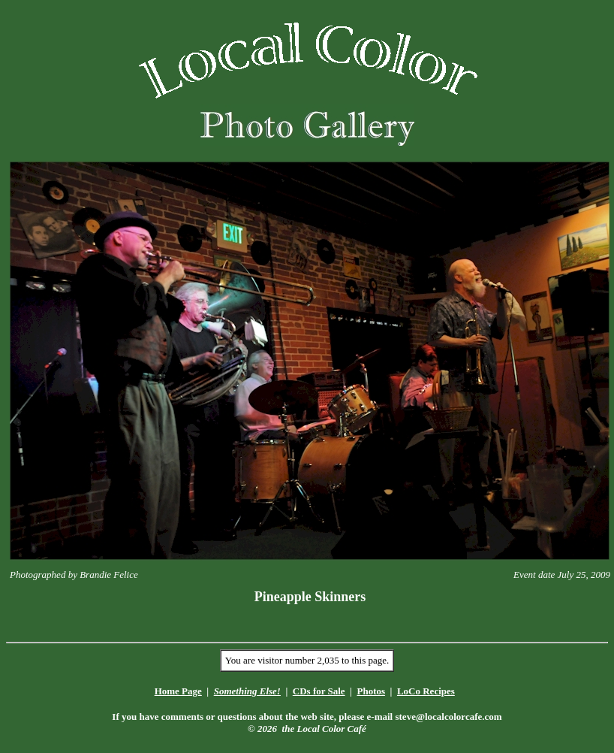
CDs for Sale (319, 691)
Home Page (178, 691)
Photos (371, 691)
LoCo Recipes (426, 691)
